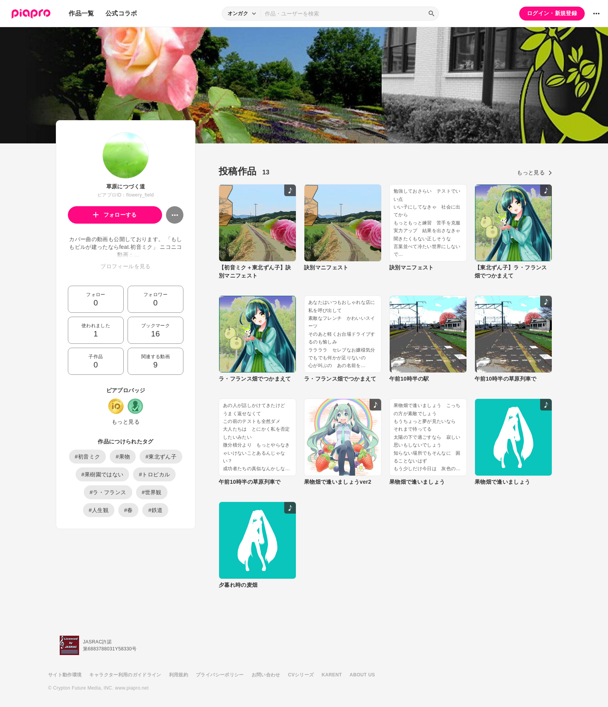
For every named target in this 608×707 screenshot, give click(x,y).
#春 (128, 510)
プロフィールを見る (125, 266)
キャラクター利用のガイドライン (125, 675)
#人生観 (99, 510)
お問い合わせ (266, 675)
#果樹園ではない (102, 474)
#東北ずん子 (160, 457)
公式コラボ (121, 13)
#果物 (123, 457)
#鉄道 (155, 510)
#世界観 (152, 492)
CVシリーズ (301, 675)
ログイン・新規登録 (552, 13)
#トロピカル (154, 474)
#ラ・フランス (108, 492)
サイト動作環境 (64, 675)
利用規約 (178, 675)
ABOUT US (362, 675)
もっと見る (126, 422)
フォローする (115, 215)
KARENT (332, 675)
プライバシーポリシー (220, 675)
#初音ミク (87, 457)
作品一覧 (81, 13)
